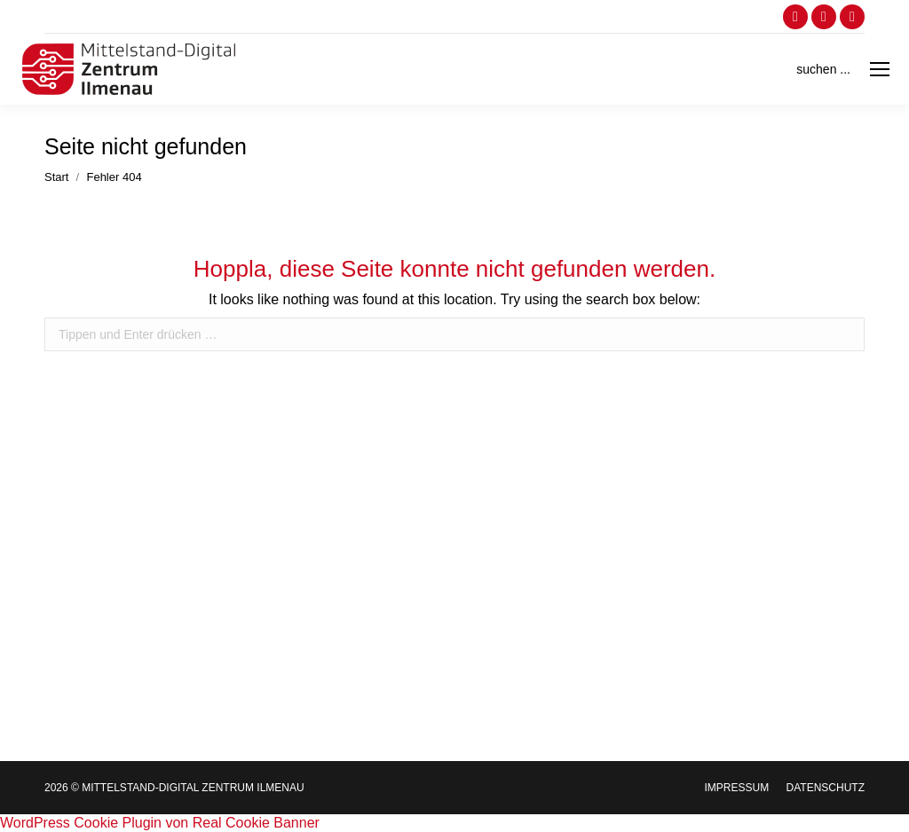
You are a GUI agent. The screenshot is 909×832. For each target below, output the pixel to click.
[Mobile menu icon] (879, 69)
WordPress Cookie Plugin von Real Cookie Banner (160, 822)
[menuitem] (737, 788)
